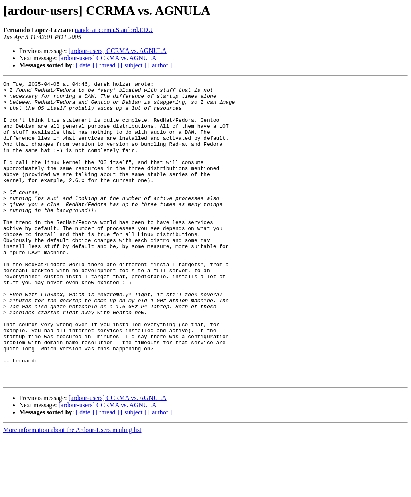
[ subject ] (133, 65)
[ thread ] (107, 65)
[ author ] (160, 65)
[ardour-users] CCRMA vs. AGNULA (118, 50)
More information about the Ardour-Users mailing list (72, 490)
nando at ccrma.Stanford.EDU (114, 29)
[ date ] (85, 65)
